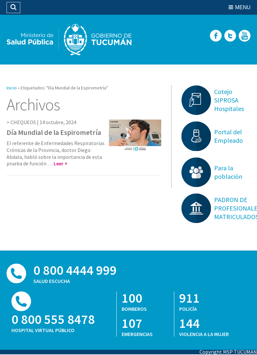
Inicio (12, 88)
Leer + (60, 163)
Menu (242, 7)
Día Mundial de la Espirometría (54, 132)
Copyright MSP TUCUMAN (228, 351)
